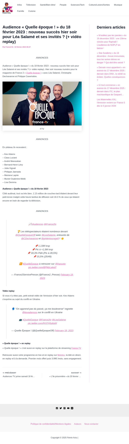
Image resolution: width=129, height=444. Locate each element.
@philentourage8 (50, 238)
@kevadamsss (30, 312)
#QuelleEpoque (30, 263)
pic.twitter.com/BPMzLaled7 (42, 267)
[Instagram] (64, 408)
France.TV (76, 348)
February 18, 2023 (64, 330)
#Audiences (37, 224)
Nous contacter (91, 424)
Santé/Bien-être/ (47, 5)
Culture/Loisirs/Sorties (99, 5)
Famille (20, 11)
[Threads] (72, 408)
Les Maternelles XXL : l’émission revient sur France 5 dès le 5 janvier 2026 (111, 102)
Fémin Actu (7, 13)
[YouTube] (68, 408)
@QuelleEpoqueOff (25, 235)
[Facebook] (57, 408)
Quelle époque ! (33, 73)
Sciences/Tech (78, 5)
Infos (19, 5)
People (63, 5)
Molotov (61, 355)
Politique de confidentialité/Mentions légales (51, 424)
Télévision (31, 5)
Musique (118, 5)
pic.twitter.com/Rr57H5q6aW (42, 323)
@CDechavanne (29, 238)
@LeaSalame (49, 235)
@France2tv (50, 224)
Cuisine (32, 11)
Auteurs (78, 424)
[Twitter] (61, 408)
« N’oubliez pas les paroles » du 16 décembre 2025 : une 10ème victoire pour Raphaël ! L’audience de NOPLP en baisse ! (111, 41)
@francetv (60, 263)
